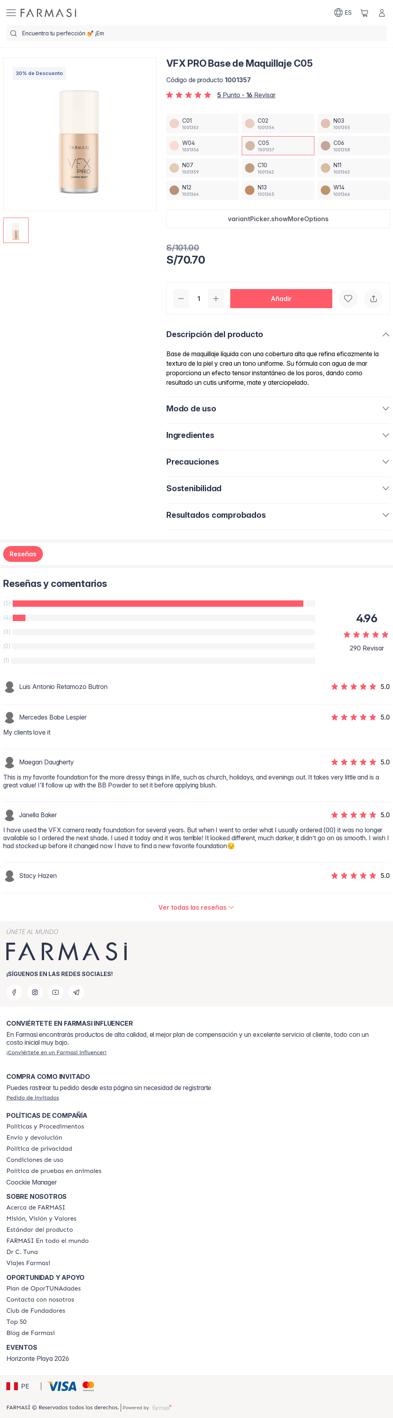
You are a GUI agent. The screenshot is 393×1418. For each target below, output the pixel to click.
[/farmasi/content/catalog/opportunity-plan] (43, 1289)
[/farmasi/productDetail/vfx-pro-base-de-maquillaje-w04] (202, 145)
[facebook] (14, 992)
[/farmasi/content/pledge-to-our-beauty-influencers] (22, 1252)
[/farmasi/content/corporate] (47, 1241)
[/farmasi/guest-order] (32, 1097)
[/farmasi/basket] (364, 12)
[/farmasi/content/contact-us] (40, 1300)
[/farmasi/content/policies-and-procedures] (45, 1127)
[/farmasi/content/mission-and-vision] (41, 1219)
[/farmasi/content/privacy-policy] (39, 1149)
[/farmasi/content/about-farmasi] (36, 1208)
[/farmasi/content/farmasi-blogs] (30, 1333)
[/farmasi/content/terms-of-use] (35, 1160)
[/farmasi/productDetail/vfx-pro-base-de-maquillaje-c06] (354, 145)
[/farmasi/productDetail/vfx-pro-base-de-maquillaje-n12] (202, 190)
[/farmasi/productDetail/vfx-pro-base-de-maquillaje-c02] (278, 123)
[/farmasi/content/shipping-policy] (34, 1138)
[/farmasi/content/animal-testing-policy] (53, 1171)
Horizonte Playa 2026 (37, 1358)
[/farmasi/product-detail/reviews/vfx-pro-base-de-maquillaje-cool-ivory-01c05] (196, 907)
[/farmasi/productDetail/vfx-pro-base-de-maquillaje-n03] (354, 123)
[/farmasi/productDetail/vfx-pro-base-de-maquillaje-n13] (278, 190)
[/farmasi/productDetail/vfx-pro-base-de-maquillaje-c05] (278, 145)
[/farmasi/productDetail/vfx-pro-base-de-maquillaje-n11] (354, 167)
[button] (278, 218)
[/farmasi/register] (56, 1052)
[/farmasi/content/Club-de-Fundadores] (35, 1311)
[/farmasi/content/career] (28, 1263)
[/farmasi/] (48, 12)
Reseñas (23, 554)
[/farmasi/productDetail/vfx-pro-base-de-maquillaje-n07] (202, 167)
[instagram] (35, 992)
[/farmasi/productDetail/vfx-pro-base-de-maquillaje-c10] (278, 167)
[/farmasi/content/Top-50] (16, 1322)
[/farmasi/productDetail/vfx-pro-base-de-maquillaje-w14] (354, 190)
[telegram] (76, 992)
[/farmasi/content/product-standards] (39, 1230)
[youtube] (56, 992)
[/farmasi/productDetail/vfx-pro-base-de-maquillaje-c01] (202, 123)
